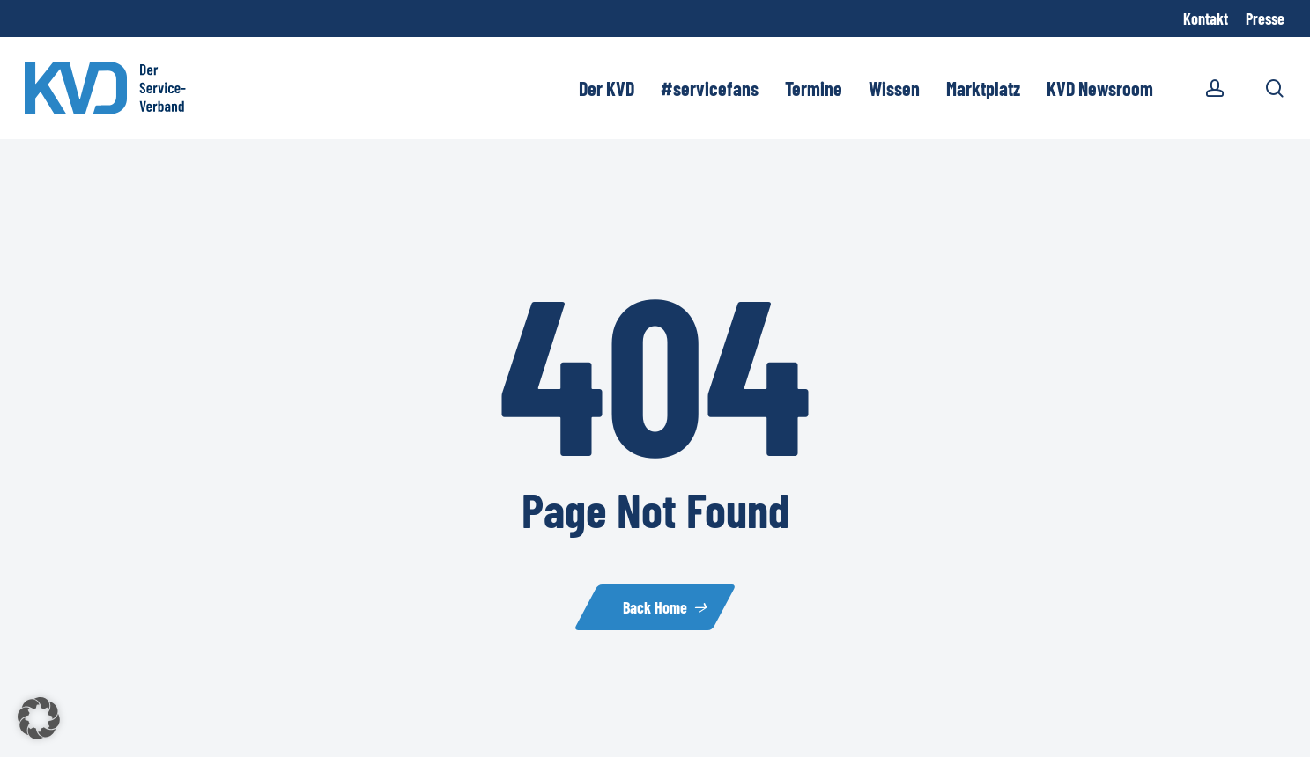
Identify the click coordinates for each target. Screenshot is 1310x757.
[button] (39, 718)
